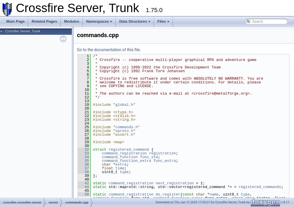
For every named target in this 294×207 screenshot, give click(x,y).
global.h (124, 104)
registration (162, 153)
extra (121, 164)
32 (83, 149)
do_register (168, 194)
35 (83, 160)
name (214, 194)
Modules (71, 21)
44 (83, 186)
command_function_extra (126, 160)
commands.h (126, 127)
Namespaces (99, 21)
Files (163, 21)
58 (83, 194)
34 (83, 157)
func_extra (164, 160)
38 (83, 172)
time (119, 168)
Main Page (15, 21)
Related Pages (44, 21)
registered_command (129, 149)
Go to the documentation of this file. (109, 49)
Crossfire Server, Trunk (22, 31)
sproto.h (124, 130)
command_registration (124, 153)
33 (83, 153)
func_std (149, 157)
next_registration (175, 183)
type (124, 172)
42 (83, 183)
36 (83, 164)
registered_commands (260, 186)
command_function (120, 157)
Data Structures (134, 21)
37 (83, 168)
